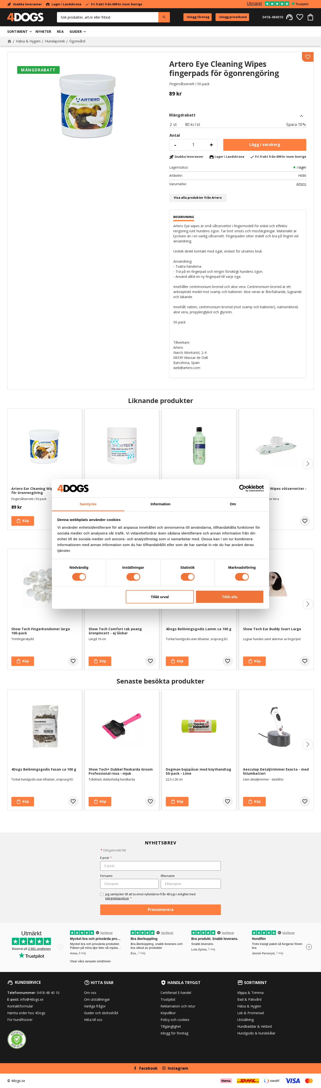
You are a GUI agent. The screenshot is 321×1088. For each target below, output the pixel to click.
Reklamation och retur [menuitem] (177, 1006)
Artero (301, 184)
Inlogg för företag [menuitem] (174, 1033)
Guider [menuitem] (76, 31)
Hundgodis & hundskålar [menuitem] (256, 1033)
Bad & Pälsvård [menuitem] (249, 999)
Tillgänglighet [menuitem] (170, 1026)
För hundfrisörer (20, 1019)
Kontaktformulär (20, 1006)
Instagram (178, 1068)
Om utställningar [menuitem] (97, 999)
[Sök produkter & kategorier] (107, 17)
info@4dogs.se (31, 999)
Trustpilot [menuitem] (167, 999)
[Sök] (164, 17)
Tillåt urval (160, 597)
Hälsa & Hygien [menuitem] (249, 1006)
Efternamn (168, 876)
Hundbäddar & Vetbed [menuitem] (254, 1026)
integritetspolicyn (117, 898)
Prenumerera (161, 909)
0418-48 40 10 (48, 992)
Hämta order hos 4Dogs (26, 1013)
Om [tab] (233, 504)
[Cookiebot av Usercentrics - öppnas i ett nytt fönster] (243, 488)
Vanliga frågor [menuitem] (95, 1006)
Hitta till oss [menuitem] (93, 1019)
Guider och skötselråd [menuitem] (101, 1013)
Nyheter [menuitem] (43, 31)
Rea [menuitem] (60, 31)
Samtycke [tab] (88, 504)
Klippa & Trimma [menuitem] (250, 992)
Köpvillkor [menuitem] (168, 1013)
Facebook (148, 1068)
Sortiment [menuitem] (17, 31)
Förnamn (106, 876)
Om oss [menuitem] (90, 992)
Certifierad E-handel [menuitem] (175, 992)
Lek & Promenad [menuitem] (250, 1013)
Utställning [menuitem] (245, 1019)
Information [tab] (161, 504)
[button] (299, 17)
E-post (106, 858)
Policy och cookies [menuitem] (174, 1019)
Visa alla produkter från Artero (198, 198)
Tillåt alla (229, 597)
